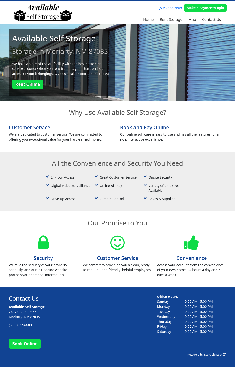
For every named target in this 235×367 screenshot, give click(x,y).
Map (192, 19)
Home (148, 19)
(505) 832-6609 (170, 8)
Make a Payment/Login (205, 8)
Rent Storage (171, 19)
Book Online (24, 343)
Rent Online (28, 84)
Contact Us (211, 19)
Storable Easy (215, 355)
